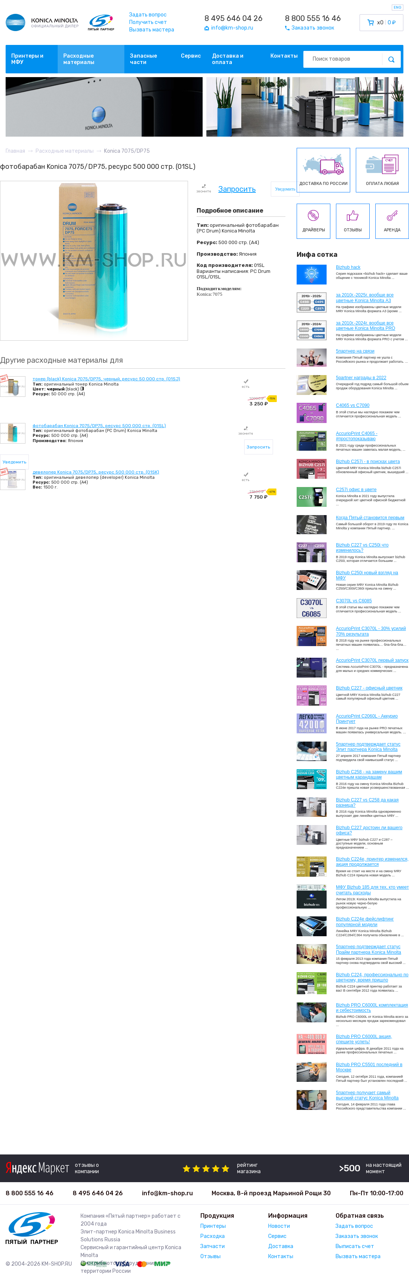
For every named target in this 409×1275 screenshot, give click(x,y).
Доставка (280, 1246)
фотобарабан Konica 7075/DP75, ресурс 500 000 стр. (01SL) (99, 425)
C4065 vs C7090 (352, 405)
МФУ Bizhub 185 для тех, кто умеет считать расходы (372, 890)
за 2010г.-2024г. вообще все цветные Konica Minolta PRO (365, 325)
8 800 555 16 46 (313, 18)
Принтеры (213, 1226)
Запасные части (143, 59)
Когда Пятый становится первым (370, 517)
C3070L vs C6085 (354, 600)
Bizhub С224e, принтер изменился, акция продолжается (372, 861)
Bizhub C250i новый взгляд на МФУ (367, 575)
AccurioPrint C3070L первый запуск (372, 660)
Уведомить (285, 189)
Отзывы (210, 1256)
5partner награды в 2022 (361, 377)
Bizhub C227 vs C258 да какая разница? (367, 802)
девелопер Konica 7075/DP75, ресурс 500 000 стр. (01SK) (96, 472)
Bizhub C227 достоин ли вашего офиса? (369, 830)
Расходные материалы (78, 59)
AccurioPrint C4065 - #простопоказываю (357, 436)
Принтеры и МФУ (27, 59)
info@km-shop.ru (167, 1193)
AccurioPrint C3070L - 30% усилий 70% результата (371, 631)
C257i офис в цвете (356, 489)
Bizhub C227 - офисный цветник (369, 688)
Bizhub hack (348, 267)
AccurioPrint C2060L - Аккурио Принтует (367, 718)
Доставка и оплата (227, 59)
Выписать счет (355, 1246)
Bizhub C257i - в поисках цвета (368, 461)
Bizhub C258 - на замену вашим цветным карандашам (369, 774)
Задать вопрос (148, 15)
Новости (279, 1226)
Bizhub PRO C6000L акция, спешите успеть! (364, 1039)
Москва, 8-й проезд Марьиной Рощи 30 (271, 1193)
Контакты (284, 56)
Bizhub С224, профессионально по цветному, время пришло (372, 977)
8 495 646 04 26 (233, 18)
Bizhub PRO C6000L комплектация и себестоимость (372, 1007)
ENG (398, 7)
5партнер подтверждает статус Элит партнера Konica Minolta (368, 747)
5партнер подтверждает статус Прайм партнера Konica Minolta (368, 949)
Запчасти (212, 1246)
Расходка (212, 1236)
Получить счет (148, 22)
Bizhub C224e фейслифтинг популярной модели (365, 921)
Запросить (237, 189)
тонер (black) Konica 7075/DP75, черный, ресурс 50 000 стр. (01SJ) (106, 378)
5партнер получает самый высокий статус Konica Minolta (367, 1095)
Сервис (191, 56)
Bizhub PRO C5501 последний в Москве (369, 1067)
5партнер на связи (355, 351)
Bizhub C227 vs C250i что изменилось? (362, 547)
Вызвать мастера (151, 30)
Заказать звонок (357, 1236)
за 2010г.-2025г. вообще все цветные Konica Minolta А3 (365, 297)
